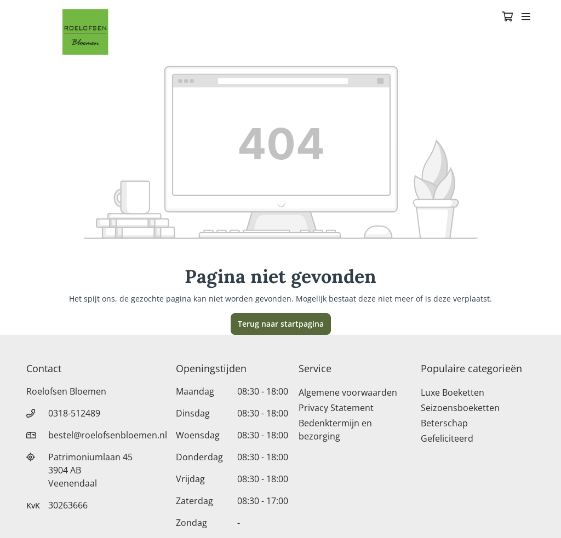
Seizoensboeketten (460, 408)
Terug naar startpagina (281, 324)
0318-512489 (74, 413)
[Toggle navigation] (526, 17)
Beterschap (444, 423)
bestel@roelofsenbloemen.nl (107, 435)
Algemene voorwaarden (348, 392)
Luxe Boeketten (452, 392)
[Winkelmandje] (507, 17)
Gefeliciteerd (447, 438)
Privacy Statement (336, 408)
